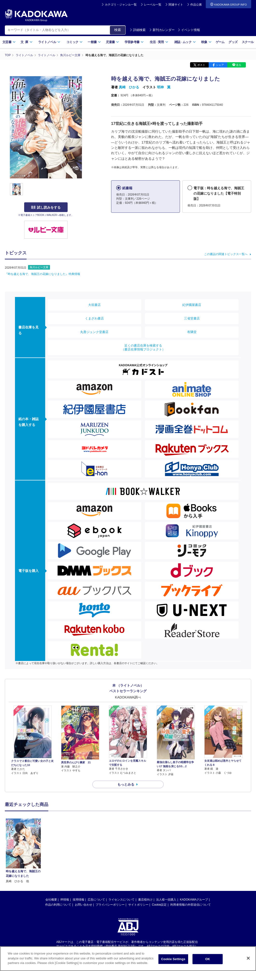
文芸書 (9, 42)
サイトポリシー (138, 855)
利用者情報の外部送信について (190, 855)
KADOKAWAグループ (194, 849)
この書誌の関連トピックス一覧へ (226, 254)
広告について (96, 849)
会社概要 (51, 849)
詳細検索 (138, 30)
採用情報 (78, 849)
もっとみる (125, 784)
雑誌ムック (185, 42)
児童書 (112, 42)
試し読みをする (46, 207)
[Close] (248, 959)
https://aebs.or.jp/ (111, 900)
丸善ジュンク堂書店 (94, 332)
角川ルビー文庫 (39, 267)
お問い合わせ (83, 855)
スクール (248, 42)
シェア (220, 64)
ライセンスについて (121, 849)
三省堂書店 (192, 318)
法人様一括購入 (166, 849)
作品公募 (196, 4)
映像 (206, 42)
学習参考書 (134, 42)
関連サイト (176, 4)
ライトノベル (49, 42)
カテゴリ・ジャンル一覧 (121, 4)
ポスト (201, 64)
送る (238, 64)
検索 (117, 30)
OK (207, 960)
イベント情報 (189, 30)
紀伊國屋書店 (191, 305)
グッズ (232, 42)
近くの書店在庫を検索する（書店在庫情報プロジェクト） (143, 347)
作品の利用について (58, 855)
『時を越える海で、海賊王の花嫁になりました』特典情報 (42, 274)
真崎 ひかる (129, 87)
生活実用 (159, 42)
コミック (74, 42)
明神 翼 (164, 87)
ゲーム (220, 42)
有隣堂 (192, 332)
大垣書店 (94, 305)
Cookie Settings (173, 960)
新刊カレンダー (162, 30)
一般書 (94, 42)
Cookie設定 (159, 855)
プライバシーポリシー (110, 855)
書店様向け (145, 849)
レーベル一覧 (152, 4)
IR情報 (64, 849)
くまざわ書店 (94, 318)
